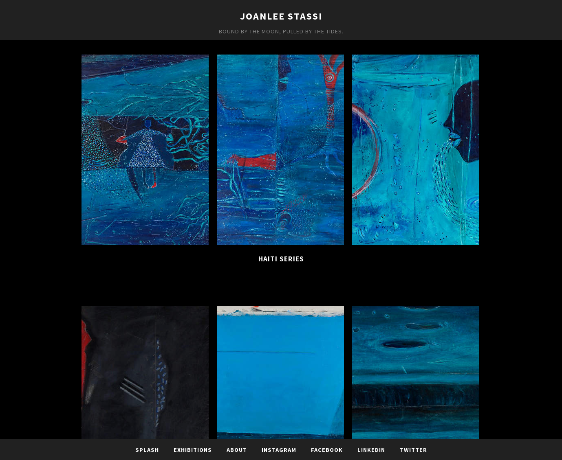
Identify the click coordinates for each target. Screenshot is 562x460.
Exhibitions (193, 449)
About (237, 449)
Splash (147, 449)
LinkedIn (371, 449)
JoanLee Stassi (281, 16)
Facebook (327, 449)
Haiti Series (281, 258)
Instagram (279, 449)
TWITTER (413, 449)
